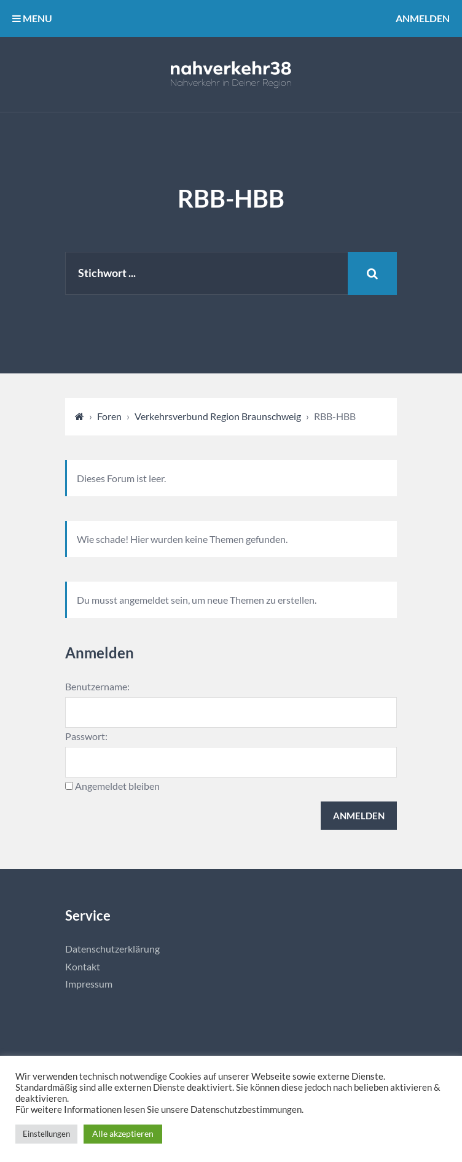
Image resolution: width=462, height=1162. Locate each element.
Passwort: (86, 736)
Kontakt (82, 966)
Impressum (88, 983)
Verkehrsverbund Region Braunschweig (218, 416)
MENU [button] (32, 18)
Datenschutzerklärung (112, 948)
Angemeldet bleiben (117, 786)
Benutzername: (97, 686)
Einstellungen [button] (46, 1134)
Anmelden (423, 18)
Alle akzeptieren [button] (123, 1133)
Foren (109, 416)
